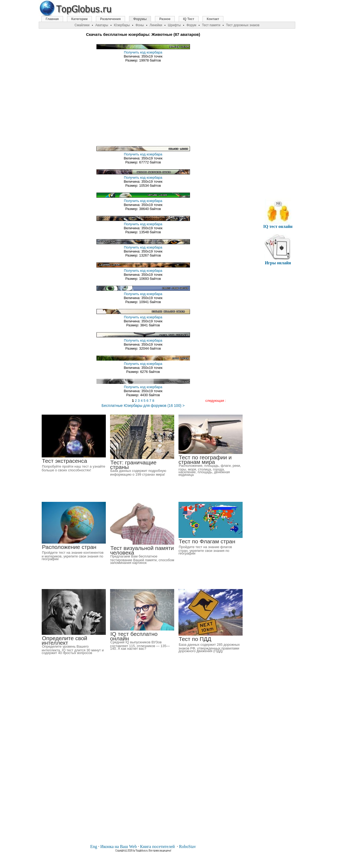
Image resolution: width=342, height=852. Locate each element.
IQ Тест (188, 19)
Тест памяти (211, 25)
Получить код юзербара (143, 52)
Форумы (140, 19)
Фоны (139, 25)
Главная (52, 19)
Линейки (156, 25)
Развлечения (110, 19)
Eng (93, 846)
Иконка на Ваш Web (118, 846)
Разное (164, 19)
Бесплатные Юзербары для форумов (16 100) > (143, 405)
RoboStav (187, 846)
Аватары (101, 25)
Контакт (213, 19)
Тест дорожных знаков (242, 25)
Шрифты (174, 25)
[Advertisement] (143, 102)
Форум (191, 25)
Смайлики (82, 25)
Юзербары (122, 25)
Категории (79, 19)
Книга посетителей (157, 846)
